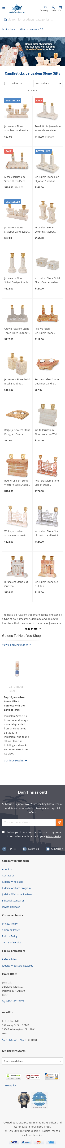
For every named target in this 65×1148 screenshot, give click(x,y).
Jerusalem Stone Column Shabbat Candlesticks (44, 230)
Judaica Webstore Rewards (17, 965)
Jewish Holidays (11, 906)
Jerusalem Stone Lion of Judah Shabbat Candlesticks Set (47, 179)
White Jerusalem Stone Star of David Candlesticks (15, 534)
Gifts (22, 29)
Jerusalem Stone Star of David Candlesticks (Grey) (47, 534)
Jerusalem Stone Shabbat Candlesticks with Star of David (16, 230)
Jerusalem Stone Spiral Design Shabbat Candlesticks (17, 280)
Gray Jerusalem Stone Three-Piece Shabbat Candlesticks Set (16, 331)
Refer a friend (10, 959)
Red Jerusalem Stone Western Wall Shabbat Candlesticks (17, 483)
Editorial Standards (13, 900)
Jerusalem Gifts (37, 29)
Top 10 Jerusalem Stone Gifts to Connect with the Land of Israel (14, 703)
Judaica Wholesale (12, 881)
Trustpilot (10, 1085)
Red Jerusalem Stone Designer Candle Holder (47, 382)
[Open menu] (4, 8)
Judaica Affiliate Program (16, 888)
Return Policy (9, 936)
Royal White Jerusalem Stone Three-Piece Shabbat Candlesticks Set (48, 129)
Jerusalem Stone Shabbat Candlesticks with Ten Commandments (16, 129)
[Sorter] (48, 83)
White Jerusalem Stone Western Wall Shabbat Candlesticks (47, 432)
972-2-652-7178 (15, 1001)
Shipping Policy (11, 930)
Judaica (46, 1131)
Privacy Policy (53, 836)
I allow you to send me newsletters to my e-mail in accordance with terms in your (34, 834)
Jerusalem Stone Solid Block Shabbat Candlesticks (17, 382)
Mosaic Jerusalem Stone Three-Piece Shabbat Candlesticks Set (16, 179)
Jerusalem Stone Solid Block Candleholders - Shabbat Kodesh (47, 280)
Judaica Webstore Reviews (17, 894)
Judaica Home (8, 29)
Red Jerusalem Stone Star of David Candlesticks (47, 483)
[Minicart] (60, 9)
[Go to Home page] (17, 8)
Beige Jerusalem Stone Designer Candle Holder (17, 432)
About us (7, 869)
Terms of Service (11, 942)
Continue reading (15, 760)
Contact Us (8, 875)
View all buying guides (16, 644)
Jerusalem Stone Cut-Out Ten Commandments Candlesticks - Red (47, 584)
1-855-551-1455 (15, 1039)
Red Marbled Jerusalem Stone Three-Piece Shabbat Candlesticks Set (47, 331)
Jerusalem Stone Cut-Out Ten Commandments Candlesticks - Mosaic (16, 584)
